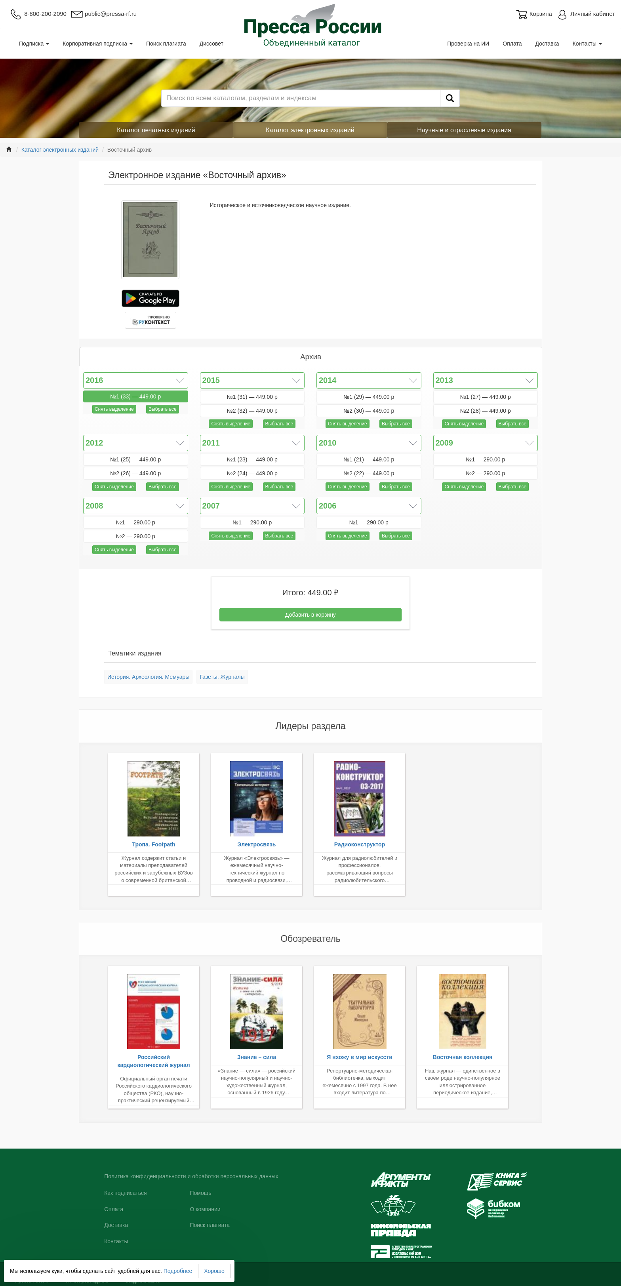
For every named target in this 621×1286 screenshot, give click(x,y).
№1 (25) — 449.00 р (135, 459)
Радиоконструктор (359, 844)
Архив (310, 356)
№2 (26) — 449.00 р (135, 473)
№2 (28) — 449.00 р (485, 411)
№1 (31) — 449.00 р (252, 397)
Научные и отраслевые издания (464, 130)
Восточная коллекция (462, 1057)
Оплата (512, 43)
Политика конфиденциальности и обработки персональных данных (191, 1176)
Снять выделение (114, 409)
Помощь (200, 1193)
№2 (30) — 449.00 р (368, 411)
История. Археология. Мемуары (148, 677)
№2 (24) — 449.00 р (252, 473)
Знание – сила (256, 1057)
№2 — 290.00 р (485, 473)
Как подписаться (125, 1193)
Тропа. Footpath (153, 844)
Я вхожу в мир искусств (359, 1057)
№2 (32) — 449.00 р (252, 411)
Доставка (547, 43)
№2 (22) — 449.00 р (368, 473)
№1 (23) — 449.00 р (252, 459)
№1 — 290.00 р (485, 459)
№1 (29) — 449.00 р (368, 397)
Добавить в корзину (310, 615)
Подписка (34, 43)
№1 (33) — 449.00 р (135, 396)
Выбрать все (163, 409)
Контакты (587, 43)
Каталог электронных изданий (310, 130)
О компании (205, 1209)
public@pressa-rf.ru (103, 13)
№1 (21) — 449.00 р (368, 459)
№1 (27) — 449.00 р (485, 397)
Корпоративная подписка (98, 43)
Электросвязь (257, 844)
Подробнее (178, 1271)
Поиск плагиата (166, 43)
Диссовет (211, 43)
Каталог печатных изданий (156, 130)
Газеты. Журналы (222, 677)
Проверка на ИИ (468, 43)
